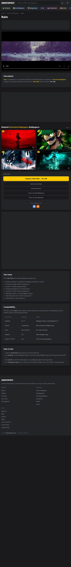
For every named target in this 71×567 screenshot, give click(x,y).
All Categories (5, 401)
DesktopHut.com (11, 433)
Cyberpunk (39, 399)
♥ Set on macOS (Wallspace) (36, 193)
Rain (5, 79)
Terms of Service (6, 422)
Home (3, 13)
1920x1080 (36, 81)
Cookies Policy (5, 427)
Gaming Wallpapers (42, 396)
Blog (2, 414)
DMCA (3, 419)
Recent (3, 390)
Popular (3, 393)
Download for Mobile (36, 184)
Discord (3, 416)
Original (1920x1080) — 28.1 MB (36, 179)
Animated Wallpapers (13, 13)
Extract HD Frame (36, 188)
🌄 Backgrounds (32, 8)
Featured (4, 396)
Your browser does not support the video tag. (36, 51)
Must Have (4, 399)
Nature (38, 401)
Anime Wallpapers (41, 390)
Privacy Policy (5, 425)
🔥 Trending (6, 8)
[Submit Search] (62, 3)
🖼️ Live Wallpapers (18, 8)
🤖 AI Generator (52, 8)
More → (68, 127)
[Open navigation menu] (68, 3)
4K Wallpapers (40, 393)
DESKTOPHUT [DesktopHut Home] (8, 2)
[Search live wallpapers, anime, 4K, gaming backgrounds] (38, 3)
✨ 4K (42, 8)
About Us (4, 411)
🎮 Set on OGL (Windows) (36, 197)
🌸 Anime (63, 8)
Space (38, 404)
